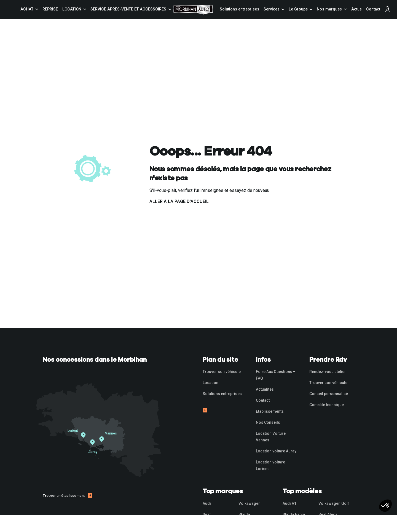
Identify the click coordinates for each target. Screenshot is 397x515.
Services (272, 9)
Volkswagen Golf (333, 503)
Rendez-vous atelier (327, 371)
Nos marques (329, 9)
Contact (373, 9)
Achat (26, 9)
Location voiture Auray (276, 451)
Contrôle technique (326, 405)
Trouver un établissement (64, 495)
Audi (207, 503)
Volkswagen (249, 503)
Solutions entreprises (239, 9)
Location (71, 9)
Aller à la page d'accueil (179, 201)
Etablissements (270, 411)
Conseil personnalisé (328, 393)
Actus (356, 9)
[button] (385, 505)
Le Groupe (298, 9)
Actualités (265, 389)
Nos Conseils (268, 422)
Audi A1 (289, 503)
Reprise (50, 9)
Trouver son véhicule (222, 371)
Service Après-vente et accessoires (128, 9)
